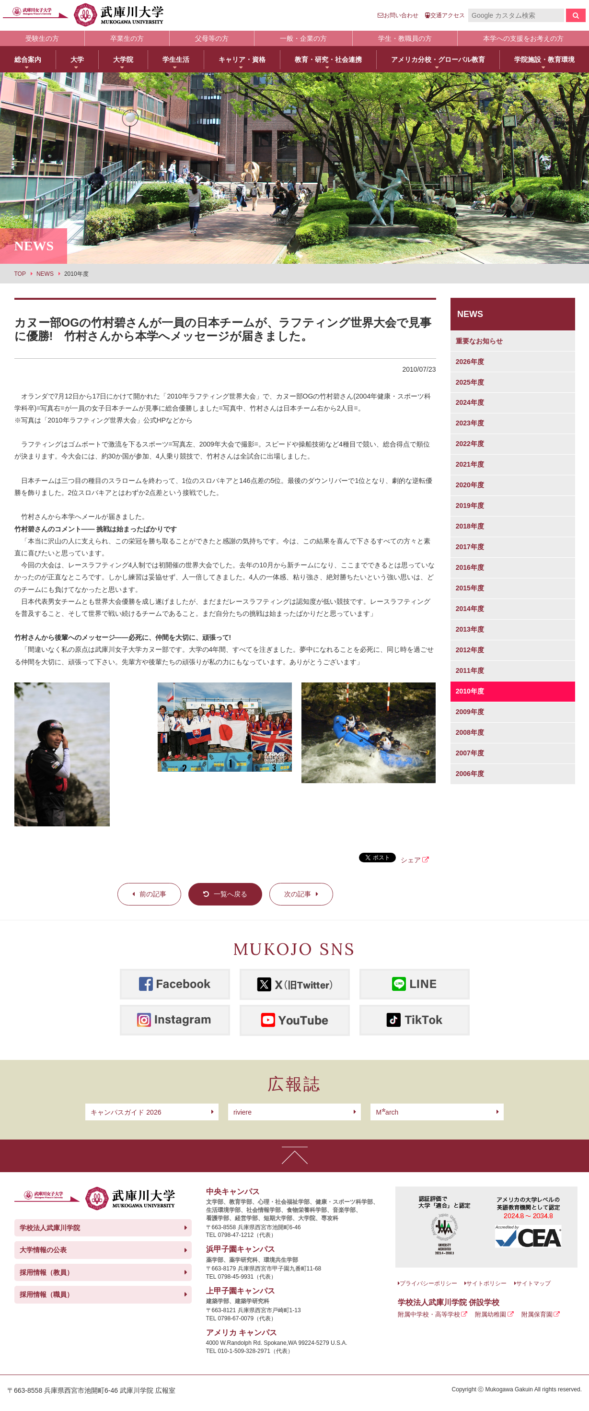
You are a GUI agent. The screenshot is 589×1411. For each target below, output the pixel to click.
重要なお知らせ (479, 341)
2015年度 (470, 588)
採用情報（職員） (46, 1294)
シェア (411, 860)
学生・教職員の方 (405, 38)
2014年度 (470, 608)
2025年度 (470, 382)
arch (387, 1112)
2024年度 (470, 402)
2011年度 (470, 670)
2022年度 (470, 443)
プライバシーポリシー (428, 1283)
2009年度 (470, 712)
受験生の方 (42, 38)
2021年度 (470, 464)
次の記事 (297, 894)
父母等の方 (212, 38)
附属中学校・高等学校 (429, 1314)
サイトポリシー (486, 1283)
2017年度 (470, 547)
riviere (242, 1112)
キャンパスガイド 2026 (126, 1112)
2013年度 (470, 629)
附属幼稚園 (490, 1314)
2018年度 (470, 526)
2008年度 (470, 732)
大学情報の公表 (43, 1250)
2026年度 (470, 361)
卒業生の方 (127, 38)
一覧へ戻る (230, 894)
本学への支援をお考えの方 (523, 38)
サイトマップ (533, 1283)
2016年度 (470, 567)
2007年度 (470, 753)
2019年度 (470, 505)
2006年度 (470, 773)
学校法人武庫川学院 (50, 1228)
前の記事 (152, 894)
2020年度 (470, 485)
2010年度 (470, 691)
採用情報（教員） (46, 1272)
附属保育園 (537, 1314)
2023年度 (470, 423)
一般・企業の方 (303, 38)
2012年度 (470, 650)
